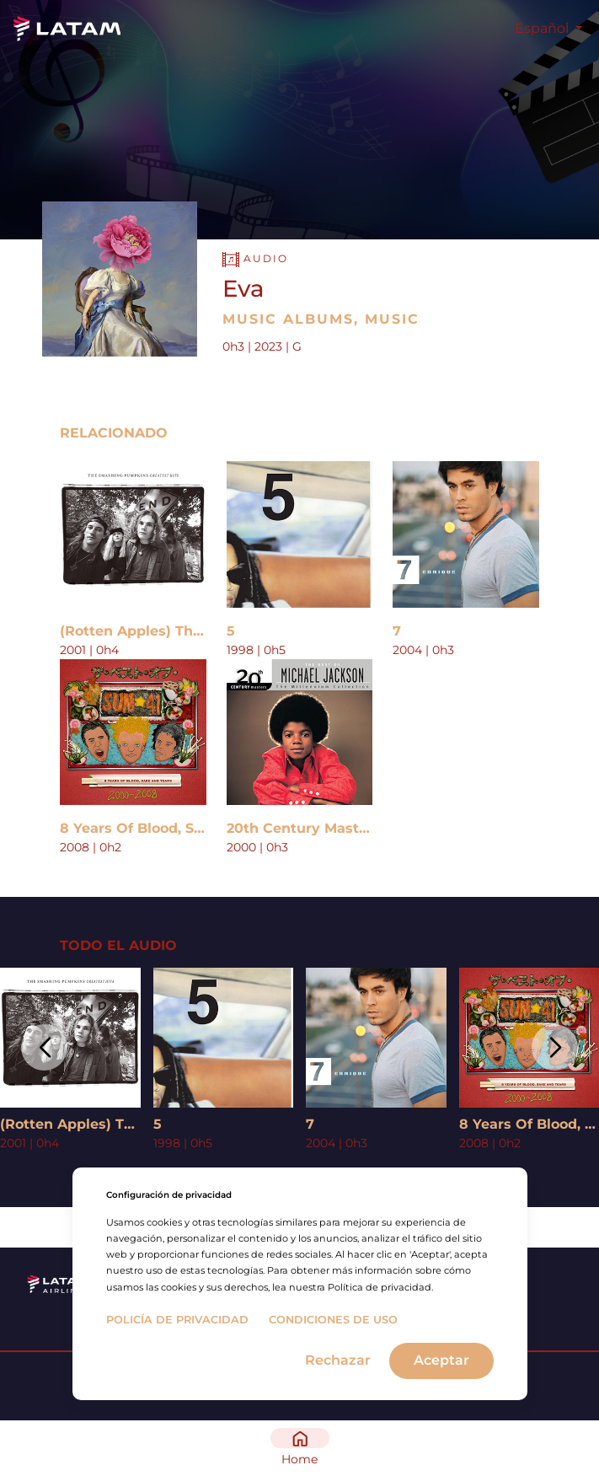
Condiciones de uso (333, 1319)
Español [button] (543, 28)
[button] (44, 1047)
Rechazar (338, 1360)
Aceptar (441, 1360)
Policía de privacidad (177, 1319)
